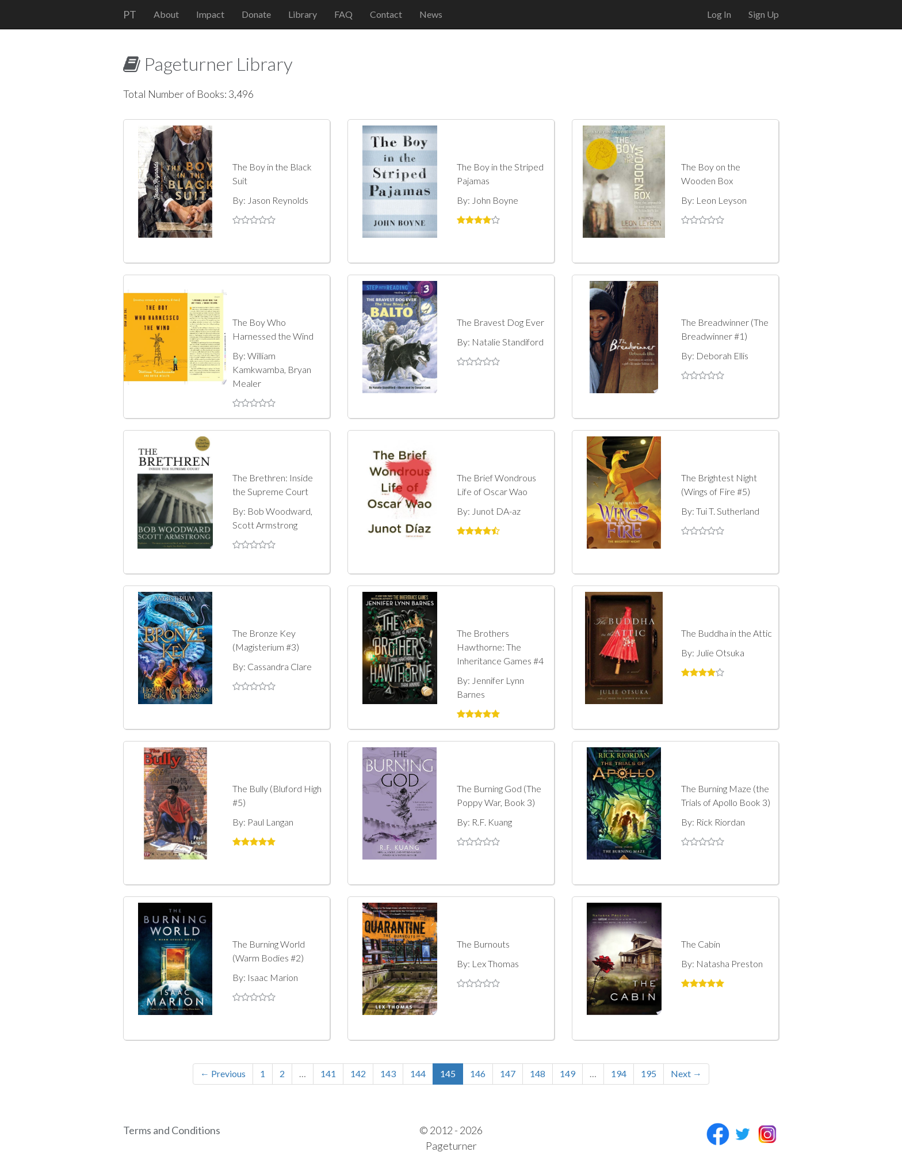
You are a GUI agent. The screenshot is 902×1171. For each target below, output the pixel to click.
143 (388, 1073)
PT (129, 14)
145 (448, 1073)
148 (537, 1073)
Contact (386, 14)
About (166, 14)
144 (418, 1073)
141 (328, 1073)
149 (567, 1073)
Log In (719, 14)
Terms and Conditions (171, 1130)
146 (478, 1073)
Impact (210, 14)
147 (507, 1073)
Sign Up (763, 14)
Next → (686, 1073)
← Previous (223, 1073)
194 (618, 1073)
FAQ (343, 14)
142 (358, 1073)
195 (648, 1073)
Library (302, 14)
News (430, 14)
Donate (256, 14)
